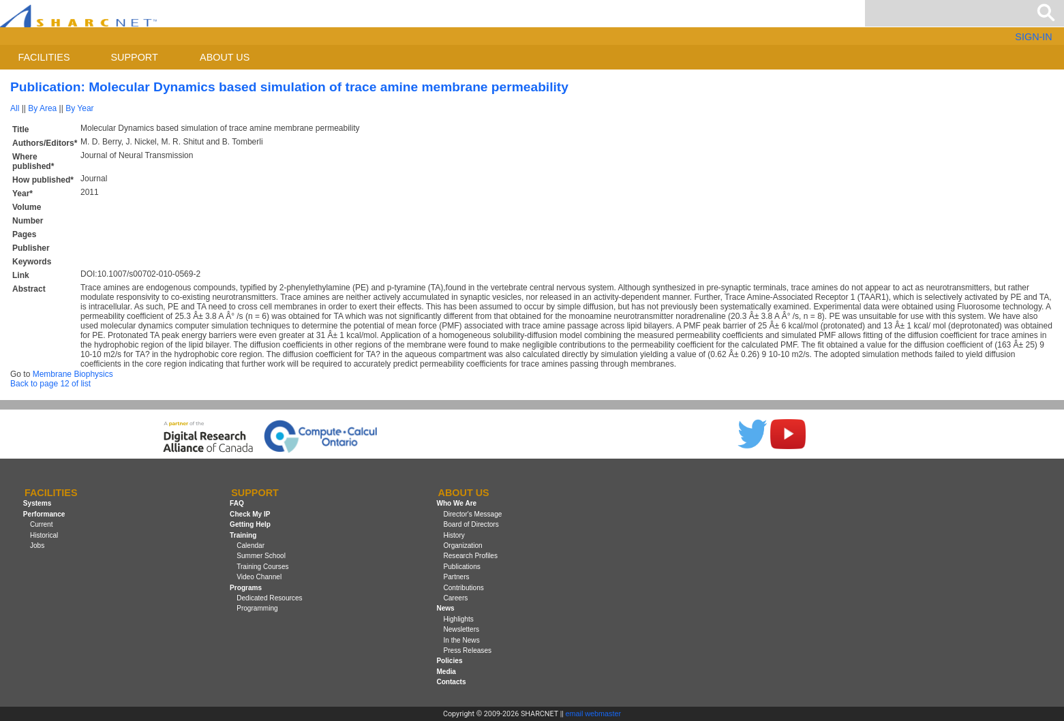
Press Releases (467, 650)
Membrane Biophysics (73, 374)
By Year (79, 108)
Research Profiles (470, 555)
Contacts (451, 682)
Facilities (44, 57)
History (453, 535)
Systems (37, 504)
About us (224, 57)
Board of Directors (470, 524)
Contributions (463, 588)
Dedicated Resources (269, 598)
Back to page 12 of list (50, 383)
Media (446, 671)
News (445, 608)
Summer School (261, 555)
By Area (42, 108)
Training (243, 535)
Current (41, 524)
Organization (462, 545)
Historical (44, 535)
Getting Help (250, 524)
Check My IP (250, 514)
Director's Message (472, 514)
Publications (461, 566)
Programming (257, 608)
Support (133, 57)
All (14, 108)
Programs (246, 588)
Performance (44, 514)
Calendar (250, 545)
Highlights (458, 619)
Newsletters (461, 629)
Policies (449, 660)
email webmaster (594, 713)
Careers (455, 598)
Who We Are (456, 504)
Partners (456, 577)
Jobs (37, 545)
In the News (461, 640)
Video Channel (259, 577)
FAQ (237, 504)
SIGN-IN (1033, 36)
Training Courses (262, 566)
